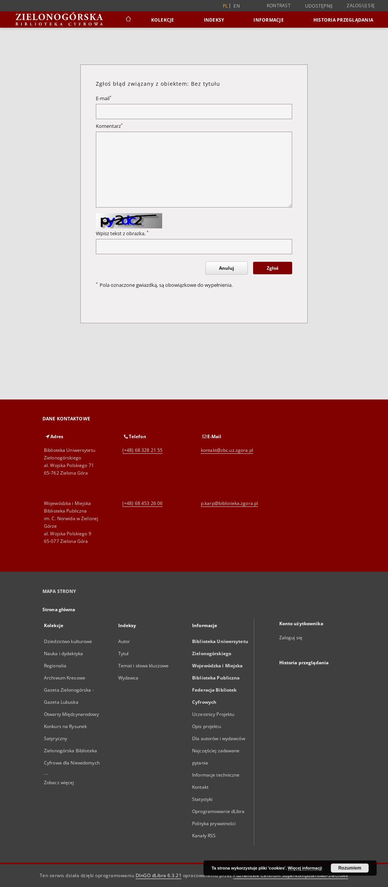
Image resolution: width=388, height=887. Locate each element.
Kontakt (200, 787)
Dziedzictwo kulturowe (68, 641)
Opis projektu (206, 726)
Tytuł (123, 653)
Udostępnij (319, 6)
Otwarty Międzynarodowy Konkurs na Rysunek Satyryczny (71, 726)
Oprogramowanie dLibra (218, 811)
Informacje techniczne (216, 775)
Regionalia (55, 665)
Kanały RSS (204, 835)
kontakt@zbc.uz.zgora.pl (227, 450)
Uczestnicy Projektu (213, 714)
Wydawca (128, 678)
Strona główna (58, 609)
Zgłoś (272, 268)
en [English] (236, 5)
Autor (124, 641)
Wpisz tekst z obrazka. (122, 233)
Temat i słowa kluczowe (143, 665)
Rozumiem (349, 868)
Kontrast (279, 5)
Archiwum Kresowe (64, 678)
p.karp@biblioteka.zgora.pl (229, 503)
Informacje (268, 20)
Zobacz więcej (59, 782)
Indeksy (214, 20)
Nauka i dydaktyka (63, 653)
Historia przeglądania (343, 20)
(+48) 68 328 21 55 (142, 450)
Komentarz (109, 126)
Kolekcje (162, 20)
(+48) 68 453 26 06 (142, 503)
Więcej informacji (305, 868)
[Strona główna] (127, 19)
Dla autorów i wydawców (218, 738)
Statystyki (202, 799)
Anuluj (226, 268)
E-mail (103, 98)
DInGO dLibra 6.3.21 (159, 875)
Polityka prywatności (214, 823)
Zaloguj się (361, 5)
